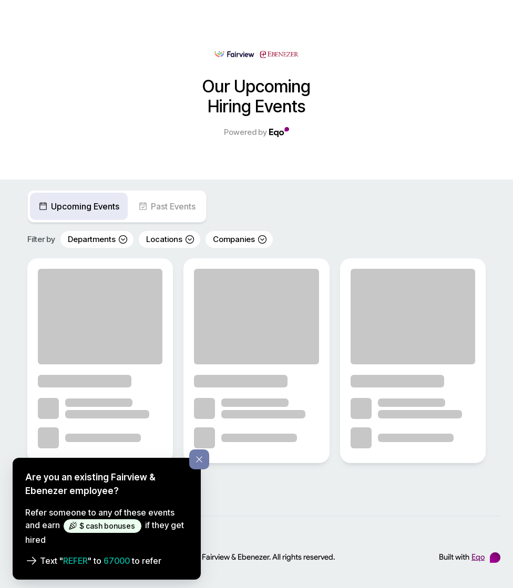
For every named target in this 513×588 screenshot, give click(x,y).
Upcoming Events (78, 206)
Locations (170, 239)
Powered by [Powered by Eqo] (256, 132)
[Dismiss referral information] (199, 459)
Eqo (478, 557)
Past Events (167, 206)
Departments (98, 239)
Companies (240, 239)
